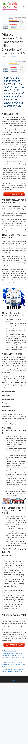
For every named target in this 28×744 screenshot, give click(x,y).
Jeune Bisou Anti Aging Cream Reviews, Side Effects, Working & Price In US (13, 664)
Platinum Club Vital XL (10, 653)
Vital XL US (12, 660)
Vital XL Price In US (16, 658)
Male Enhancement (10, 651)
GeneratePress (14, 680)
